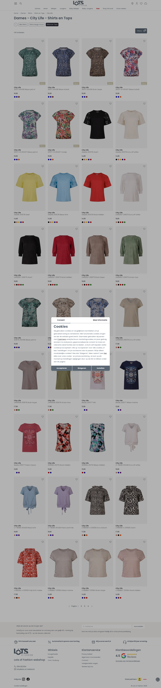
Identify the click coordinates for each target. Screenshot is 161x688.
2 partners (62, 339)
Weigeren (82, 368)
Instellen (100, 368)
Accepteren (62, 368)
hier (105, 353)
